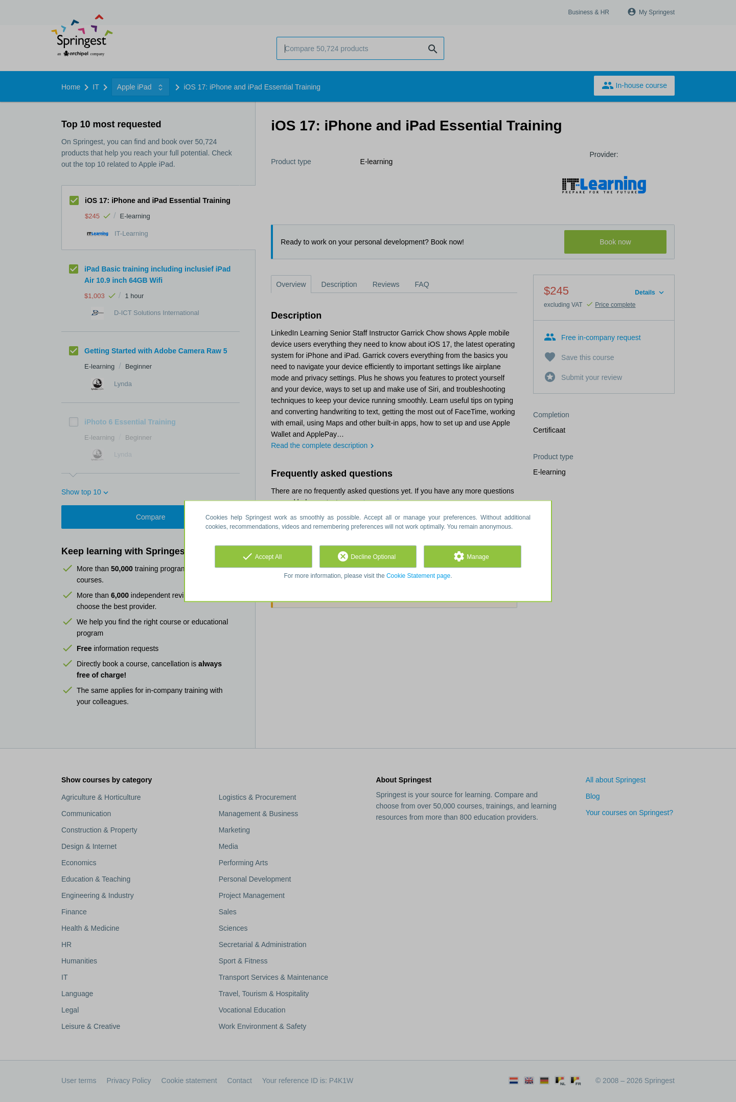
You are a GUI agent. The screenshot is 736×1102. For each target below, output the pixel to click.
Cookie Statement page (418, 575)
